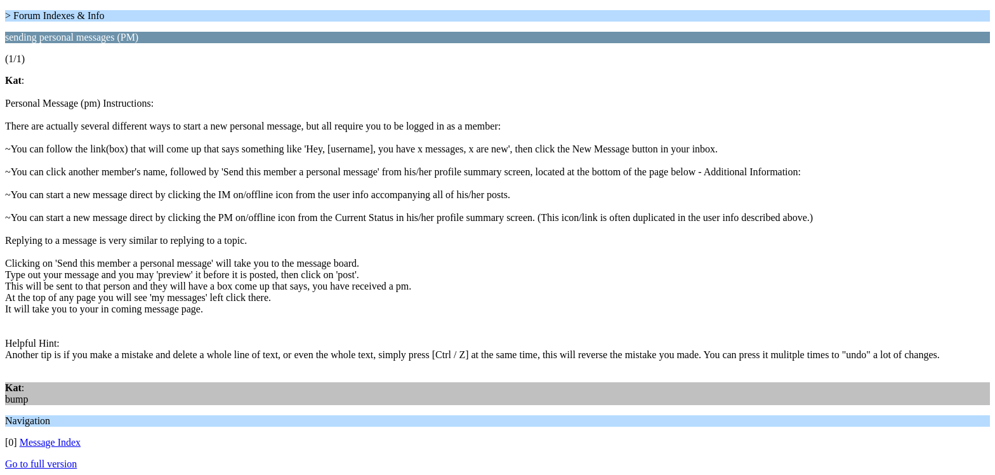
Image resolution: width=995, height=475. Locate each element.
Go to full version (41, 463)
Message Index (50, 442)
